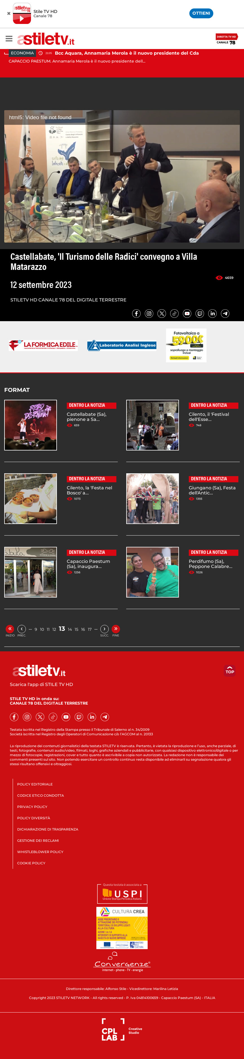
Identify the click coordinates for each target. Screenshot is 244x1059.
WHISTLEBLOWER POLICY (40, 852)
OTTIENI (201, 13)
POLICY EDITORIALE (35, 784)
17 (90, 629)
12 (54, 629)
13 (62, 628)
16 (83, 629)
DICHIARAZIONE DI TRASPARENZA (47, 829)
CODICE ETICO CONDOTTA (40, 795)
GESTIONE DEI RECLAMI (38, 840)
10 (42, 629)
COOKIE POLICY (31, 863)
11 (48, 629)
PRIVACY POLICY (32, 807)
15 (76, 629)
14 (70, 629)
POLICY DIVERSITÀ (33, 818)
